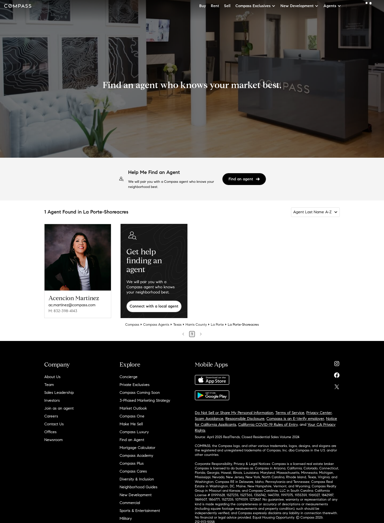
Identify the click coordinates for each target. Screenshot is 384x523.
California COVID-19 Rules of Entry (268, 424)
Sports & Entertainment (140, 510)
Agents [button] (332, 5)
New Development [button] (299, 5)
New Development (136, 494)
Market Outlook (133, 408)
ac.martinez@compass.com (71, 305)
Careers (51, 416)
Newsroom (53, 439)
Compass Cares (133, 471)
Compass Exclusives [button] (255, 5)
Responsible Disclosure (244, 418)
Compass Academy (136, 455)
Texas (177, 325)
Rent (215, 5)
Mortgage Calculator (137, 447)
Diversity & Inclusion (137, 479)
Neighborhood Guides (138, 487)
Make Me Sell (131, 424)
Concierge (129, 376)
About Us (52, 376)
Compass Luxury (134, 432)
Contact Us (54, 424)
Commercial (130, 502)
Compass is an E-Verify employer (295, 418)
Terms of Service (289, 412)
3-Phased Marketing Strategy (145, 400)
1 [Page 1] (192, 334)
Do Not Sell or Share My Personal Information (234, 412)
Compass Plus (132, 463)
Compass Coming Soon (140, 392)
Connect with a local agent (154, 306)
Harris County (196, 325)
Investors (52, 400)
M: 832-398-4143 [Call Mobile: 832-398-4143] (62, 310)
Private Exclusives (135, 384)
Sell (227, 5)
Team (49, 384)
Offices (50, 432)
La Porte (217, 325)
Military (126, 518)
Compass (132, 325)
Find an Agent (132, 439)
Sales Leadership (59, 392)
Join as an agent (59, 408)
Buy (202, 5)
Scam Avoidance (209, 418)
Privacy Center (319, 412)
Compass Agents (156, 325)
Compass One (132, 416)
